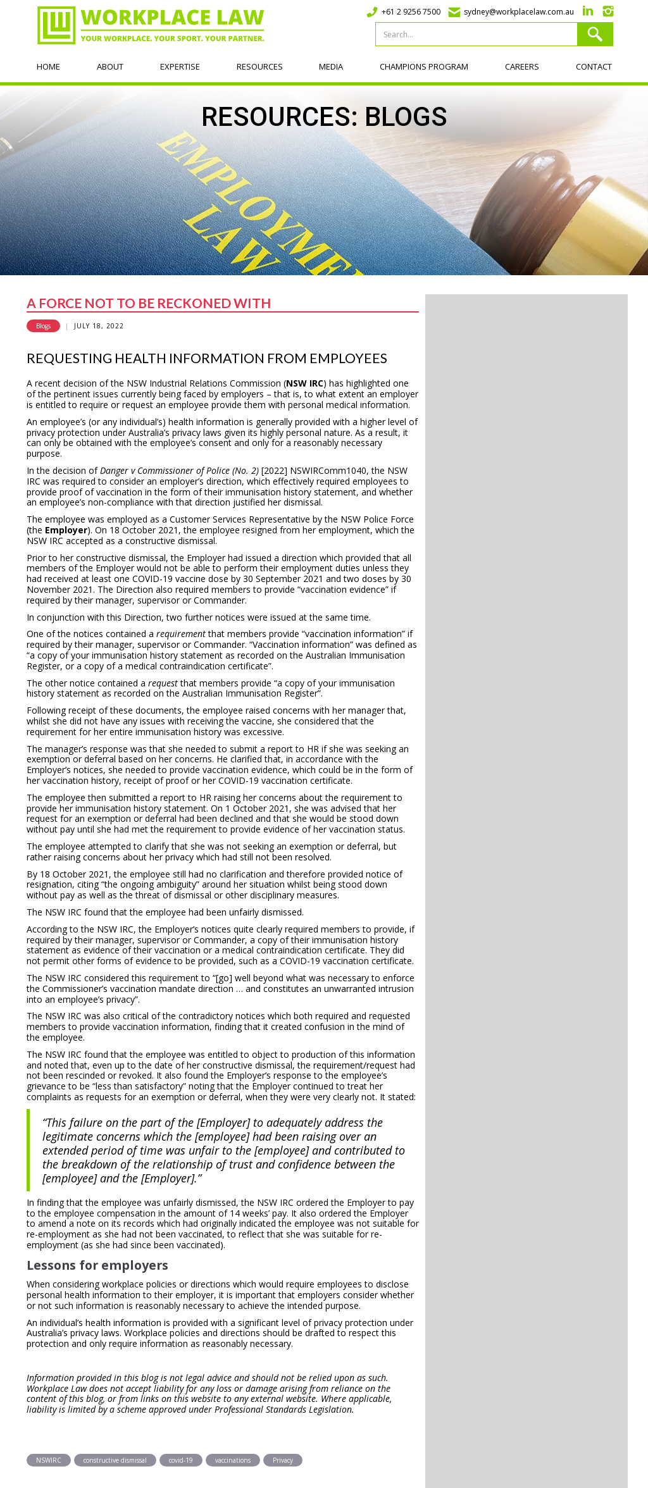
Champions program (424, 66)
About (110, 66)
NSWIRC (48, 1460)
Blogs (43, 325)
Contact (594, 66)
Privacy (283, 1460)
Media (331, 66)
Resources (260, 66)
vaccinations (233, 1460)
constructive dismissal (115, 1460)
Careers (522, 66)
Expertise (180, 66)
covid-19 (181, 1460)
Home (48, 66)
